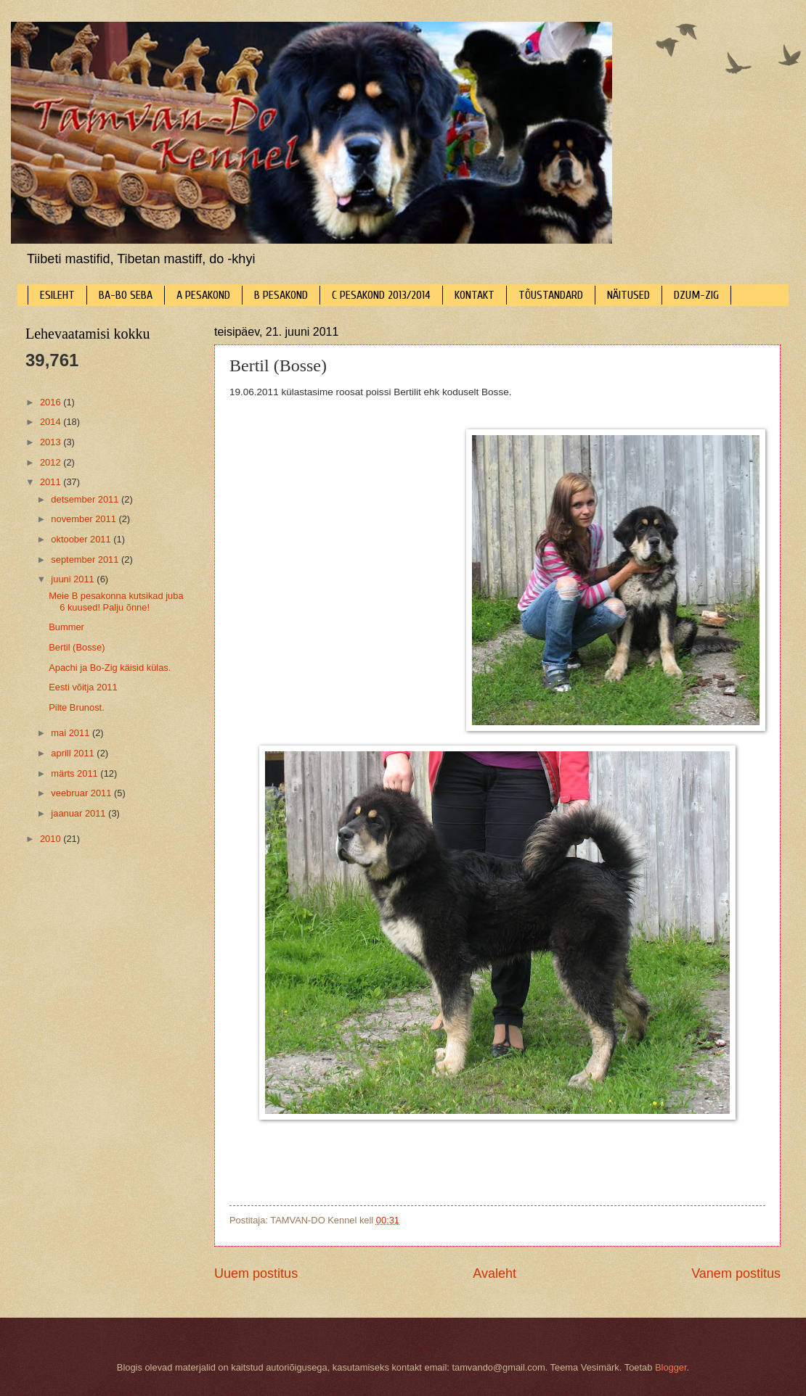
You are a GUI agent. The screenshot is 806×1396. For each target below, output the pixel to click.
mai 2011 (71, 732)
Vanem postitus (736, 1273)
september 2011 (86, 559)
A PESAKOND (203, 295)
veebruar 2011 (82, 793)
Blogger (671, 1367)
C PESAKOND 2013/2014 (381, 295)
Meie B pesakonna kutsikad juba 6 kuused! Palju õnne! (116, 601)
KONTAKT (474, 295)
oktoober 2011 (82, 539)
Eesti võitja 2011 (83, 687)
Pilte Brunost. (77, 707)
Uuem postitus (256, 1273)
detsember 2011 (86, 499)
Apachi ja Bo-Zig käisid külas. (110, 667)
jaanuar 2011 (79, 813)
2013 (51, 442)
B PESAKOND (281, 295)
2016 (51, 402)
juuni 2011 (74, 579)
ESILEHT (57, 295)
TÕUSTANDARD (550, 295)
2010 (51, 838)
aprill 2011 (74, 753)
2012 (51, 462)
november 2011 (84, 518)
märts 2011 (75, 773)
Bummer (66, 626)
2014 (51, 421)
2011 (51, 481)
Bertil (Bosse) (77, 647)
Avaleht (494, 1273)
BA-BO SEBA (125, 295)
